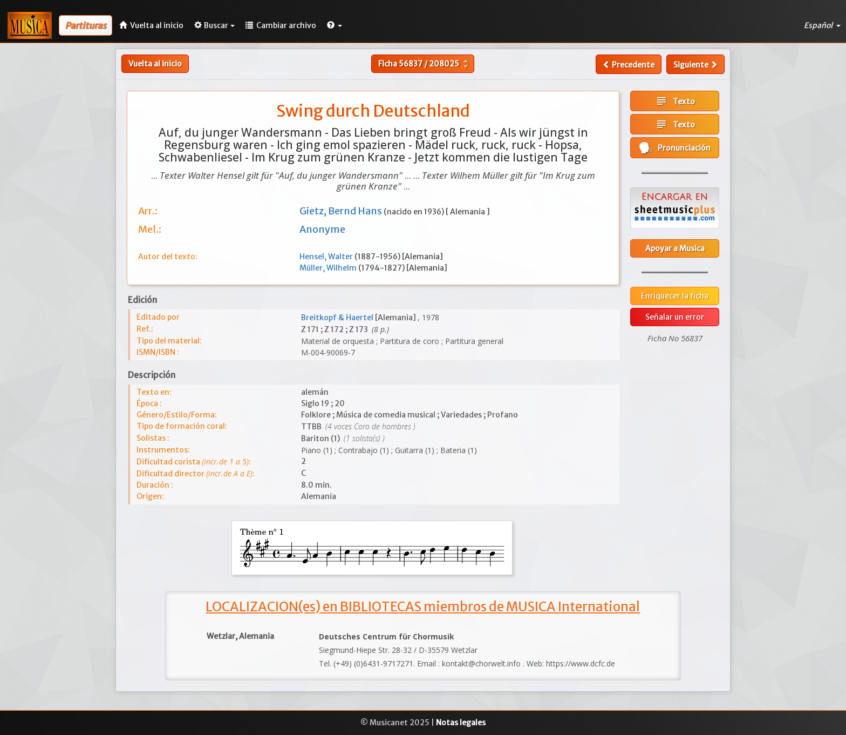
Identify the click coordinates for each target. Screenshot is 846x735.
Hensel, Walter (326, 256)
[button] (334, 25)
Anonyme (322, 229)
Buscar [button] (214, 25)
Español (822, 25)
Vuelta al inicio (155, 64)
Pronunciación (675, 147)
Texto (675, 101)
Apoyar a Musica (675, 248)
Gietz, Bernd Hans (341, 211)
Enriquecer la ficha (674, 296)
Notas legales (461, 722)
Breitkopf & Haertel (338, 317)
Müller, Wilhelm (328, 268)
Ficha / (424, 64)
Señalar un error (674, 317)
